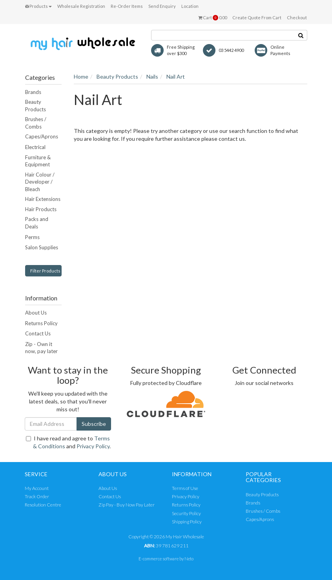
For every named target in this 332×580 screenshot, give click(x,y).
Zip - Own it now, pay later (41, 348)
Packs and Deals (36, 223)
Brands (33, 92)
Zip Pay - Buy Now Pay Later (127, 505)
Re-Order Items (127, 6)
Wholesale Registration (81, 6)
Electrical (35, 147)
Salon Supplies (41, 247)
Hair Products (41, 209)
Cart (212, 17)
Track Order (37, 496)
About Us (36, 312)
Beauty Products (35, 105)
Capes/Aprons (41, 136)
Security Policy (186, 513)
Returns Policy (41, 323)
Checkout (297, 17)
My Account (37, 488)
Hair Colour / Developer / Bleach (40, 181)
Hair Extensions (42, 199)
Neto (188, 558)
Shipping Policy (187, 522)
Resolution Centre (43, 505)
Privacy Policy (93, 446)
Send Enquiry (162, 6)
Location (190, 6)
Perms (32, 237)
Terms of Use (185, 488)
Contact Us (38, 333)
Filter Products (45, 270)
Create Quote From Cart (256, 17)
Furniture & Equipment (38, 161)
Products (38, 6)
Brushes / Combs (35, 123)
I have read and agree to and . (68, 442)
